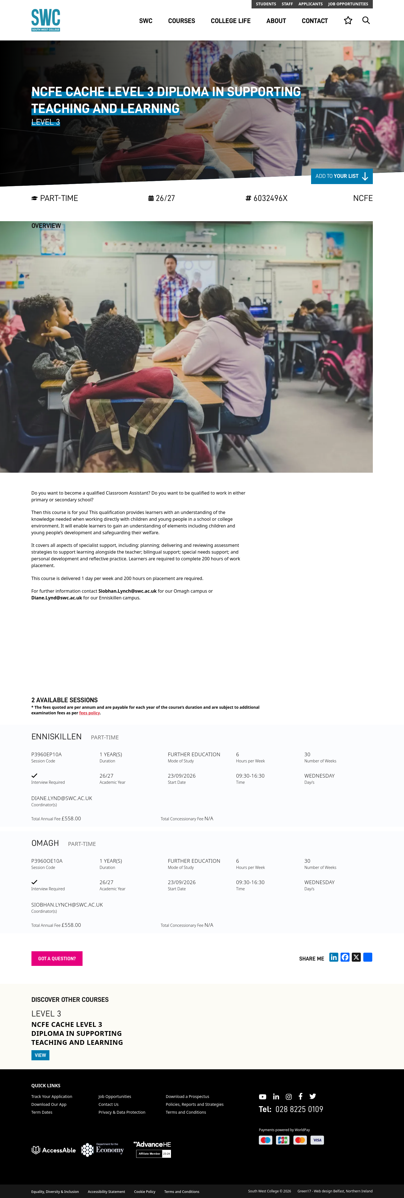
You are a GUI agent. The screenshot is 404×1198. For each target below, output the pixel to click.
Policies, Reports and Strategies (195, 1104)
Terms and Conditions (186, 1112)
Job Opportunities (348, 3)
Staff (287, 3)
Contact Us (108, 1104)
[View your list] (348, 20)
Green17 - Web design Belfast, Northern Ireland (335, 1191)
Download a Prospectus (187, 1096)
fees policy (89, 712)
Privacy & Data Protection (122, 1112)
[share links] (368, 957)
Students (266, 3)
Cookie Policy (145, 1191)
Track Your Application (51, 1096)
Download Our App (49, 1104)
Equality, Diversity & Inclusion (55, 1191)
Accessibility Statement (106, 1191)
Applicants (310, 3)
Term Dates (42, 1112)
